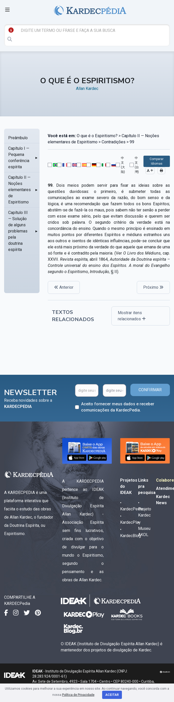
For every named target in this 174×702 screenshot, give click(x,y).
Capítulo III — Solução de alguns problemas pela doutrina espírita (18, 231)
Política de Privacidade (78, 695)
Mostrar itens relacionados (132, 315)
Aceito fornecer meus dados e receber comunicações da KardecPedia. (117, 407)
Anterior (63, 287)
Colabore (165, 480)
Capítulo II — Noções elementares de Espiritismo (19, 189)
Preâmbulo (18, 137)
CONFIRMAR (150, 389)
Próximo (153, 287)
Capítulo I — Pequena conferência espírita (18, 157)
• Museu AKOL (144, 528)
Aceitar (112, 695)
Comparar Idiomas (156, 161)
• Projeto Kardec (144, 509)
